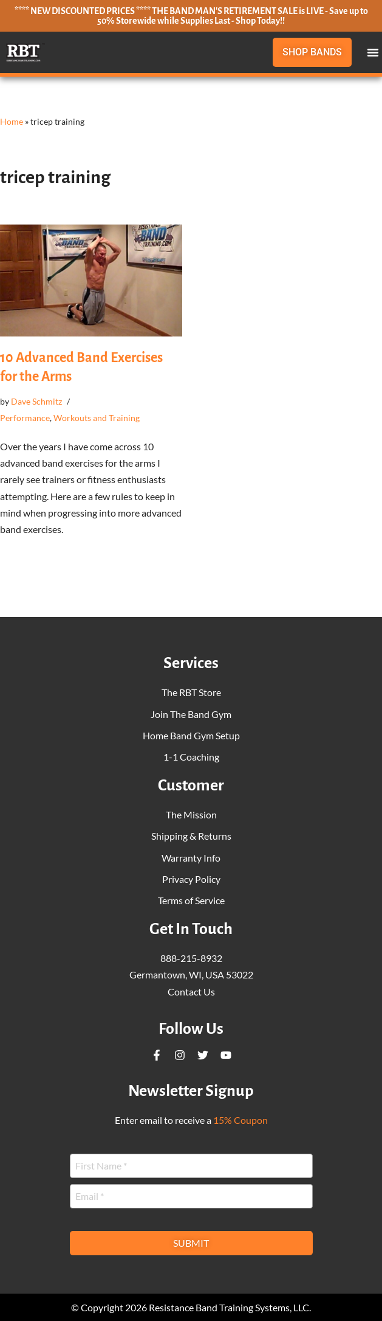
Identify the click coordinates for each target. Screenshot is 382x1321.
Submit (191, 1243)
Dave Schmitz (36, 401)
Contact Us (191, 991)
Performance (25, 418)
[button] (373, 52)
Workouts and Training (96, 418)
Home (11, 121)
